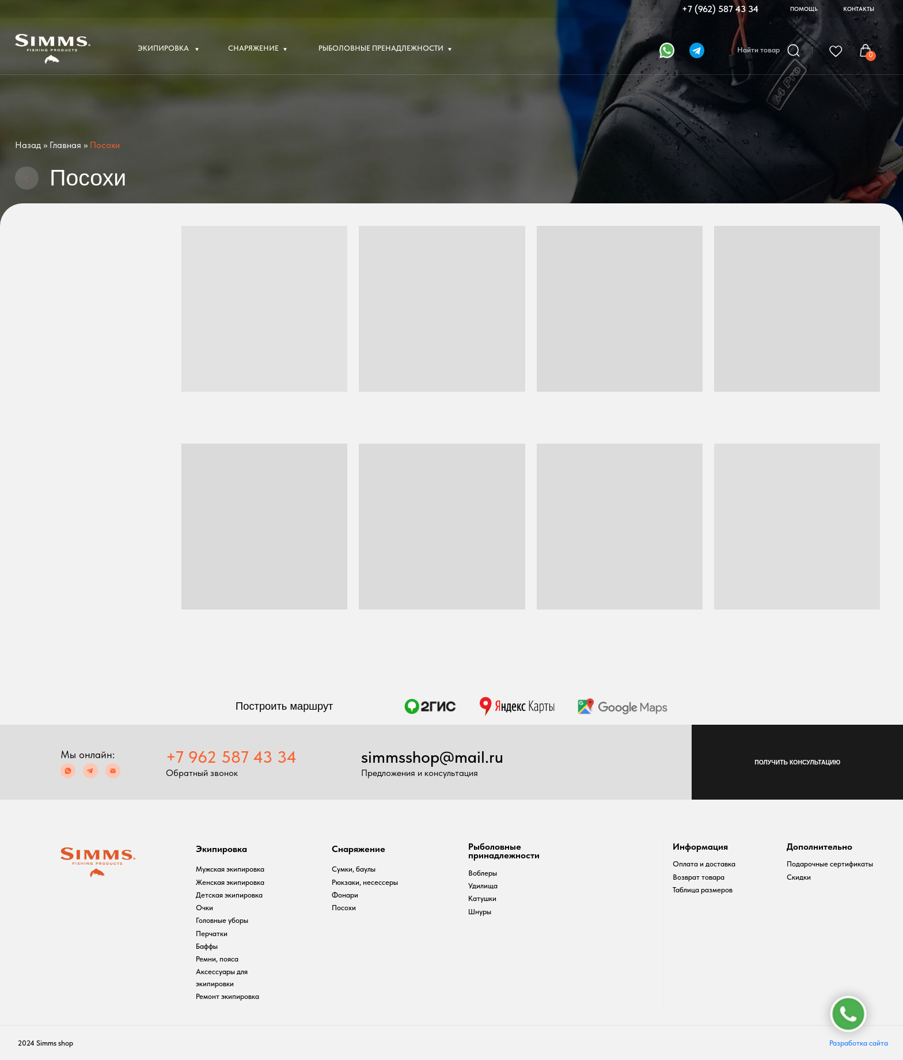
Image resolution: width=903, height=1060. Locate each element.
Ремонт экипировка (227, 996)
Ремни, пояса (217, 959)
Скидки (799, 877)
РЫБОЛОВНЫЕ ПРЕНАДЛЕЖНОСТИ (380, 48)
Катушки (482, 898)
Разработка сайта (858, 1043)
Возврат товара (698, 877)
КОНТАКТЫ (858, 9)
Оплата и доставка (704, 864)
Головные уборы (222, 920)
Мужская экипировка (230, 869)
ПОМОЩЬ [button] (804, 9)
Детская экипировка (229, 895)
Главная (65, 144)
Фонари (345, 895)
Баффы (207, 946)
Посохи (344, 907)
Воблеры (482, 873)
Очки (204, 907)
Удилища (483, 885)
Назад (28, 144)
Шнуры (479, 911)
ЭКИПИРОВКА (164, 48)
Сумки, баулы (353, 869)
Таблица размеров (703, 889)
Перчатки (211, 933)
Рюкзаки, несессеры (365, 882)
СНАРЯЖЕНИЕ (253, 48)
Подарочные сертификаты (830, 864)
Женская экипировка (230, 882)
